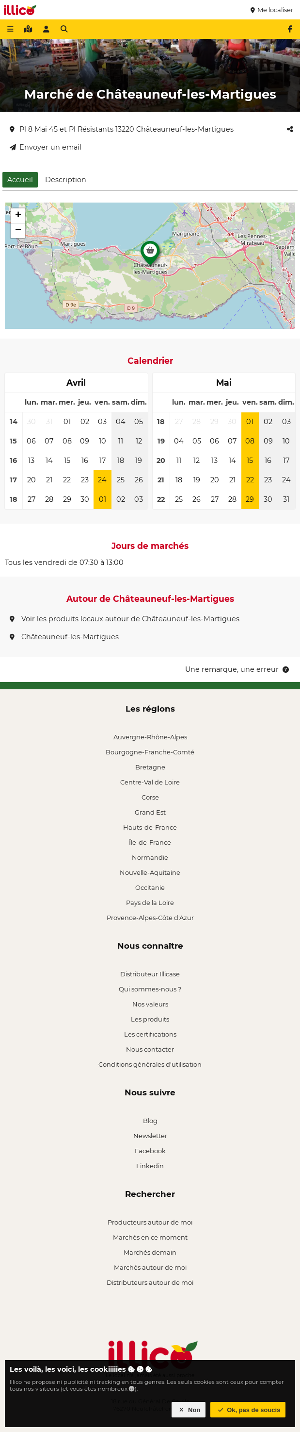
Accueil (20, 179)
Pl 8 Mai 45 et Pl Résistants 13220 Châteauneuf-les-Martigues (122, 129)
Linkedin (150, 1166)
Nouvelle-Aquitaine (150, 872)
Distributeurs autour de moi (150, 1282)
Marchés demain (150, 1252)
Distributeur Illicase (150, 974)
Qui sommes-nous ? (150, 989)
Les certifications (150, 1034)
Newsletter (150, 1136)
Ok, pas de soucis (248, 1410)
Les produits (150, 1019)
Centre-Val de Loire (150, 782)
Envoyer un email (45, 147)
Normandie (150, 857)
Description (65, 179)
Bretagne (150, 767)
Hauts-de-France (150, 827)
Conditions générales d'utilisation (150, 1064)
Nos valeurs (150, 1004)
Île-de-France (150, 842)
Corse (150, 797)
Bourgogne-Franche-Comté (150, 752)
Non (189, 1410)
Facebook (150, 1151)
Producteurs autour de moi (150, 1222)
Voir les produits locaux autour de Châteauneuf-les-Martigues (124, 618)
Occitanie (150, 887)
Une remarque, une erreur (237, 669)
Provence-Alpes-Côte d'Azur (150, 917)
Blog (150, 1121)
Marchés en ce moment (150, 1237)
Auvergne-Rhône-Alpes (150, 737)
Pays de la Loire (150, 902)
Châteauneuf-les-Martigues (64, 636)
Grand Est (150, 812)
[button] (150, 255)
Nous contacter (150, 1049)
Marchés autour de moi (150, 1267)
